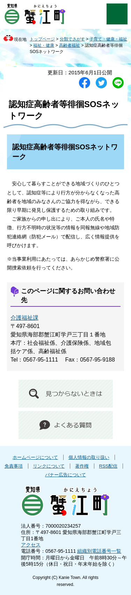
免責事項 (14, 466)
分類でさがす (72, 39)
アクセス (31, 545)
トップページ (42, 39)
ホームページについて (35, 457)
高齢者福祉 (69, 45)
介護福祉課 (24, 318)
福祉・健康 (43, 45)
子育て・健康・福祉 (108, 39)
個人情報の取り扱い (88, 457)
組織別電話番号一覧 (99, 551)
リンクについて (49, 466)
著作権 (82, 466)
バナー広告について (65, 474)
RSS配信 (108, 466)
